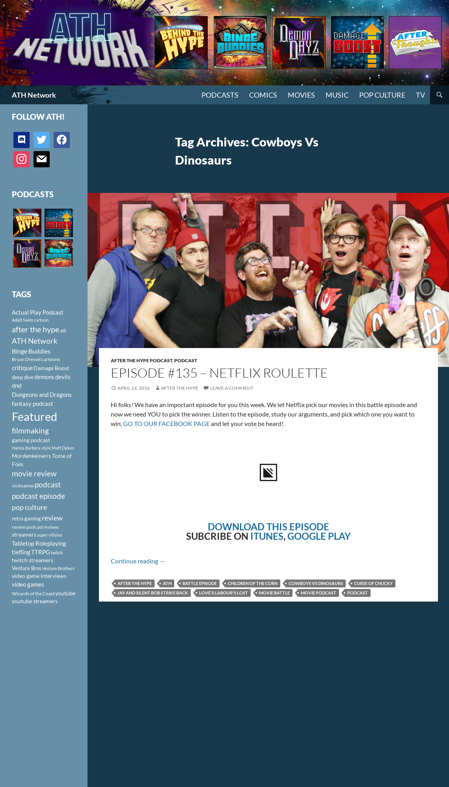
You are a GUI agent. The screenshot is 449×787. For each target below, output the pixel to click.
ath (167, 583)
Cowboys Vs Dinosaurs (316, 583)
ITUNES (266, 536)
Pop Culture (382, 95)
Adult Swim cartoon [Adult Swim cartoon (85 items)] (30, 319)
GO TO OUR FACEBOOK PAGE (166, 423)
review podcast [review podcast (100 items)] (27, 527)
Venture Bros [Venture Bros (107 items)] (26, 568)
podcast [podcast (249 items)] (48, 484)
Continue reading (138, 561)
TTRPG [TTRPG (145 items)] (40, 552)
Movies (301, 95)
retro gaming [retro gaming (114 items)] (26, 518)
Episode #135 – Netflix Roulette (219, 373)
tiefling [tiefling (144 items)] (21, 552)
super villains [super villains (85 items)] (49, 534)
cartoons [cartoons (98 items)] (50, 359)
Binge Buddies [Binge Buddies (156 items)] (31, 351)
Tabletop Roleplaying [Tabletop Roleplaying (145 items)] (39, 543)
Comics (263, 95)
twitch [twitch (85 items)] (57, 552)
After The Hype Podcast (141, 360)
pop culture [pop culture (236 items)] (29, 507)
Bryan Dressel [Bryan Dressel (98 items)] (26, 359)
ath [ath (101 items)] (63, 330)
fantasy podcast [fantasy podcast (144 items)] (32, 403)
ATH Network (34, 95)
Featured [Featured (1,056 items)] (34, 416)
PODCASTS (219, 95)
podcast (357, 592)
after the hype (134, 583)
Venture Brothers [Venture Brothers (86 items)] (58, 568)
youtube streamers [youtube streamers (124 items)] (35, 601)
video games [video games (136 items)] (28, 584)
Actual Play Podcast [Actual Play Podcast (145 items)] (37, 312)
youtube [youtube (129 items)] (65, 593)
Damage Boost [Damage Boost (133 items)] (51, 368)
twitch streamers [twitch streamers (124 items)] (32, 560)
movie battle (274, 592)
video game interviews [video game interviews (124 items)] (39, 575)
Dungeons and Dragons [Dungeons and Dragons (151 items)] (42, 394)
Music (337, 95)
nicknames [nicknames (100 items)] (23, 486)
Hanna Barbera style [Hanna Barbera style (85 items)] (31, 447)
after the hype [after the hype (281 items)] (35, 329)
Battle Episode (200, 583)
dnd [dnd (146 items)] (16, 385)
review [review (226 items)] (52, 517)
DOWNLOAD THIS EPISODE (268, 526)
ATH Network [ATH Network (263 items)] (35, 340)
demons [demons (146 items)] (44, 376)
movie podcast (318, 592)
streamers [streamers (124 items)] (24, 534)
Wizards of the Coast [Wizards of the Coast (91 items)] (33, 593)
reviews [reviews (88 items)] (51, 527)
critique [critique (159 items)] (22, 367)
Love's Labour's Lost (223, 592)
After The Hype (179, 388)
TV (420, 95)
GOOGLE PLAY (319, 536)
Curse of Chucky (373, 583)
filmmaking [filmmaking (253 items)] (30, 430)
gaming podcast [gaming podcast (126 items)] (31, 440)
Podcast (185, 360)
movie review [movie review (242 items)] (34, 473)
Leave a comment (231, 388)
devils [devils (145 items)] (63, 376)
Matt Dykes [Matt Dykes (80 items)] (63, 447)
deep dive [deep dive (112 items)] (23, 377)
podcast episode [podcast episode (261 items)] (38, 495)
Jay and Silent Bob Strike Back (152, 592)
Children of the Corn (253, 583)
